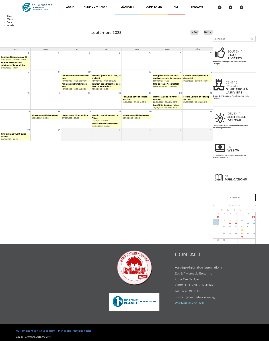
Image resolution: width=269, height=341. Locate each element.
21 (211, 93)
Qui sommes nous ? (95, 7)
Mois (9, 16)
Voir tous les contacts (189, 303)
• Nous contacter (47, 330)
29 (28, 130)
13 (180, 71)
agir (176, 6)
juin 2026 (234, 205)
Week (10, 19)
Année (10, 25)
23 (59, 111)
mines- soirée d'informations (45, 115)
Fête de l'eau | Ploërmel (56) (165, 84)
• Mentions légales (81, 330)
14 (211, 71)
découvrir (127, 6)
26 (150, 111)
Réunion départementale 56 (14, 57)
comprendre (154, 6)
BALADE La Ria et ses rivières (166, 105)
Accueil (71, 7)
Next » (207, 32)
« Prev (195, 32)
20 (180, 93)
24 (89, 111)
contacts (197, 7)
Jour (9, 22)
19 (150, 93)
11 (119, 71)
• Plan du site (64, 330)
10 (89, 71)
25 (119, 111)
